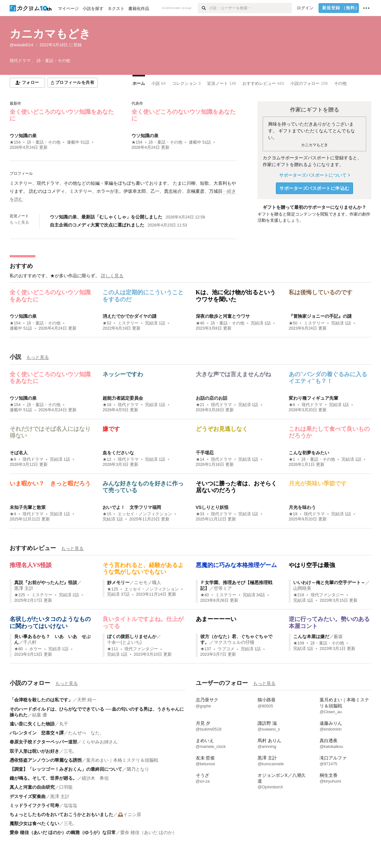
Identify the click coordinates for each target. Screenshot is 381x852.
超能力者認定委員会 (123, 398)
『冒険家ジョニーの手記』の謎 (320, 316)
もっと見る (19, 222)
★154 (15, 142)
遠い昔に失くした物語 (32, 723)
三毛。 (70, 751)
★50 (293, 323)
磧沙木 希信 (95, 778)
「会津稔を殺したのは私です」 (41, 699)
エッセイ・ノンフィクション (145, 514)
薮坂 (338, 636)
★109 (298, 643)
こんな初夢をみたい (309, 452)
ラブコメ (226, 649)
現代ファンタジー (327, 595)
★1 (292, 459)
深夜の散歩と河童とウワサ (223, 316)
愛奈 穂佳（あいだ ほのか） (148, 832)
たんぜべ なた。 (86, 732)
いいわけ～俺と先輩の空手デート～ (329, 582)
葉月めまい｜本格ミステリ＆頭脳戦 (122, 760)
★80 (18, 649)
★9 (13, 459)
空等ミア (223, 588)
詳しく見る (112, 275)
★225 (19, 595)
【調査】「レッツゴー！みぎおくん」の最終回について (66, 769)
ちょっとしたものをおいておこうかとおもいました (61, 814)
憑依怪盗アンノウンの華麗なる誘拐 (46, 760)
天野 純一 (86, 699)
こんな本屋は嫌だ (311, 636)
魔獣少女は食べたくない (34, 823)
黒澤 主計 (23, 588)
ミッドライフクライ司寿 (34, 805)
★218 (298, 595)
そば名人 (19, 452)
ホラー (35, 649)
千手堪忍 (205, 452)
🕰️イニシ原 (129, 814)
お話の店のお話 (211, 398)
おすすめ (21, 266)
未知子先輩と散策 (28, 507)
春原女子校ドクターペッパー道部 (43, 741)
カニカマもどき (50, 33)
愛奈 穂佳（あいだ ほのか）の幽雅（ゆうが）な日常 (63, 832)
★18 (107, 405)
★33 (200, 514)
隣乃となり (138, 769)
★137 (205, 649)
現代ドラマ (128, 405)
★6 (292, 405)
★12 (107, 459)
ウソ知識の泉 (23, 135)
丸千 (63, 723)
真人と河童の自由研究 (32, 787)
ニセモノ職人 (147, 582)
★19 (293, 514)
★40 (200, 323)
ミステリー (128, 323)
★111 (112, 649)
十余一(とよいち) (124, 642)
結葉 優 (39, 714)
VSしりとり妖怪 (212, 507)
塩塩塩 (70, 805)
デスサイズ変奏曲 (28, 796)
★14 (200, 459)
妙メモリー (118, 582)
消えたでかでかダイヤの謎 (130, 316)
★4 (13, 514)
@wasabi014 (21, 45)
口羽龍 (66, 787)
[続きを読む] (123, 191)
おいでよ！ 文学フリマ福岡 (132, 507)
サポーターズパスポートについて (314, 175)
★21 (200, 405)
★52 (107, 323)
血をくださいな (118, 452)
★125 (112, 589)
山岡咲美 (302, 588)
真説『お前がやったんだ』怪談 (45, 582)
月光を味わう (302, 507)
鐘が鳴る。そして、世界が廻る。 (43, 778)
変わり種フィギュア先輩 (313, 398)
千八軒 (30, 642)
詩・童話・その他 (43, 142)
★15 (107, 514)
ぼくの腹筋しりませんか (132, 636)
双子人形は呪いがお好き (34, 751)
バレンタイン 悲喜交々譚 (37, 732)
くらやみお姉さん (100, 741)
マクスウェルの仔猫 (234, 642)
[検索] (203, 8)
